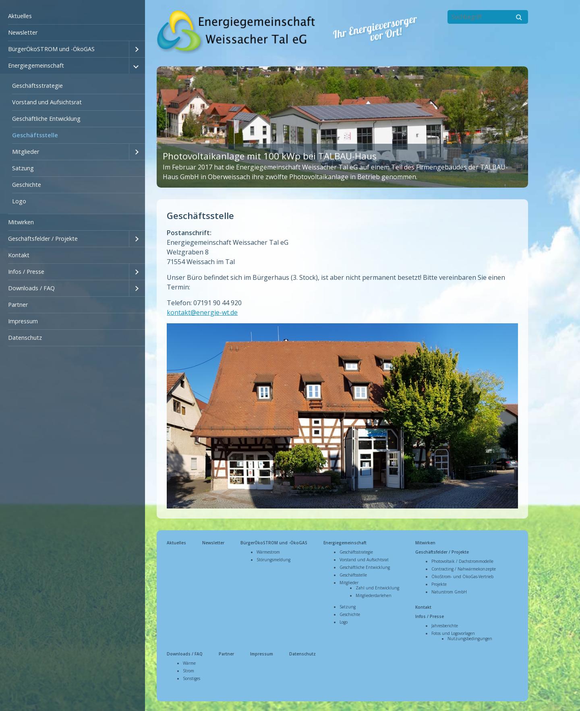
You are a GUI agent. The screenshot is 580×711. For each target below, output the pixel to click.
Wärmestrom (268, 549)
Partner (18, 304)
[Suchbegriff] (487, 17)
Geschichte (26, 184)
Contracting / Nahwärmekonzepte (463, 566)
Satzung (23, 168)
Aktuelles (20, 16)
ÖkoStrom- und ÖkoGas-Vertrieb (462, 574)
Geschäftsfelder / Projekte (43, 238)
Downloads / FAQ (31, 288)
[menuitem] (72, 16)
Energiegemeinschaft (36, 65)
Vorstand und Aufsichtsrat (47, 102)
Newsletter (22, 32)
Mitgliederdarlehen (374, 593)
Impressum (23, 321)
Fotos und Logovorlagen (453, 631)
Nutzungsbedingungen (469, 636)
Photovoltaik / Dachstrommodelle (462, 559)
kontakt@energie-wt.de (202, 310)
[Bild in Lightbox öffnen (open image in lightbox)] (342, 413)
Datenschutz (25, 337)
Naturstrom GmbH (449, 589)
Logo (19, 201)
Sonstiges (191, 676)
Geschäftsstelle (35, 135)
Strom (188, 668)
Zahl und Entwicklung (377, 585)
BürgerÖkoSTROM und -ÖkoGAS (51, 49)
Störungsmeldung (273, 557)
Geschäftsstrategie (37, 85)
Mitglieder (25, 151)
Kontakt (18, 255)
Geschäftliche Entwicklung (46, 118)
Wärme (189, 660)
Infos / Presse (26, 271)
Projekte (439, 582)
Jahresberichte (444, 623)
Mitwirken (21, 222)
